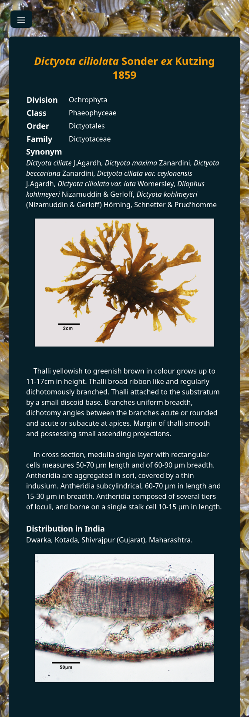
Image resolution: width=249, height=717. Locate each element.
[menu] (21, 19)
